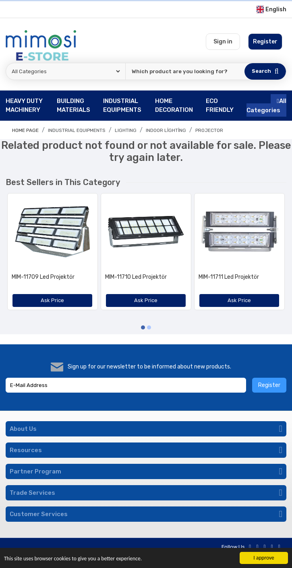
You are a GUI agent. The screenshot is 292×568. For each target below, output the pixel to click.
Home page (25, 130)
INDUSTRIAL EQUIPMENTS (77, 130)
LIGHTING (126, 130)
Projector (209, 130)
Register (269, 385)
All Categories (266, 105)
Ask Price (52, 300)
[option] (52, 254)
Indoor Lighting (166, 130)
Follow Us (233, 547)
